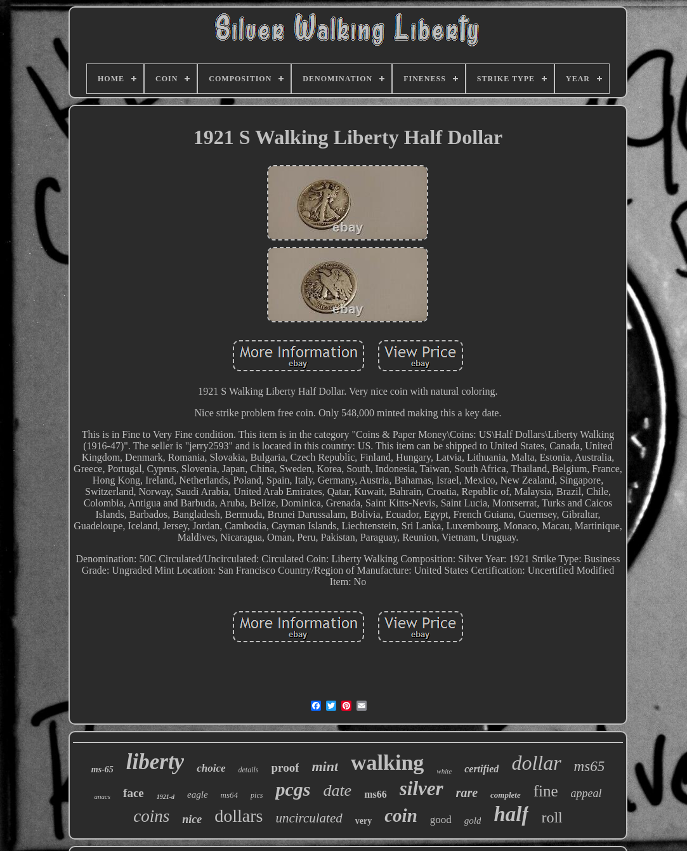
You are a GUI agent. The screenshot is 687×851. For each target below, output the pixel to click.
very (363, 821)
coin (400, 815)
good (441, 820)
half (511, 814)
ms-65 (102, 769)
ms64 (229, 795)
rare (467, 793)
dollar (536, 762)
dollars (238, 816)
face (133, 793)
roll (551, 817)
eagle (197, 794)
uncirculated (308, 818)
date (337, 790)
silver (421, 788)
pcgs (292, 789)
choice (211, 768)
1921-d (165, 796)
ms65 (589, 766)
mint (324, 766)
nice (192, 819)
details (249, 769)
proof (285, 767)
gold (472, 820)
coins (151, 816)
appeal (586, 793)
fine (545, 791)
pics (257, 795)
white (444, 771)
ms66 (375, 794)
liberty (155, 761)
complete (505, 795)
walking (387, 762)
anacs (102, 796)
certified (481, 768)
